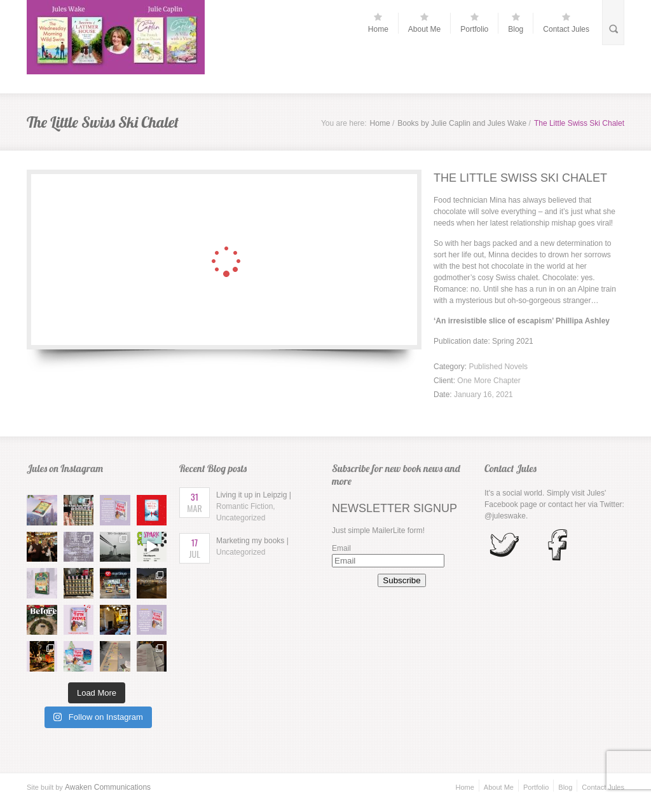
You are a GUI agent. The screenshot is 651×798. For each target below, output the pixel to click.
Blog (515, 23)
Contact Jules (566, 23)
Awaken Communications (108, 787)
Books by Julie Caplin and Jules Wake (461, 123)
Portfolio (474, 23)
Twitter (611, 504)
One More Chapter (488, 380)
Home (378, 23)
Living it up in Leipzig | (253, 506)
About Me (424, 23)
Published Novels (498, 366)
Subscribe (401, 580)
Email (341, 548)
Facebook (501, 504)
